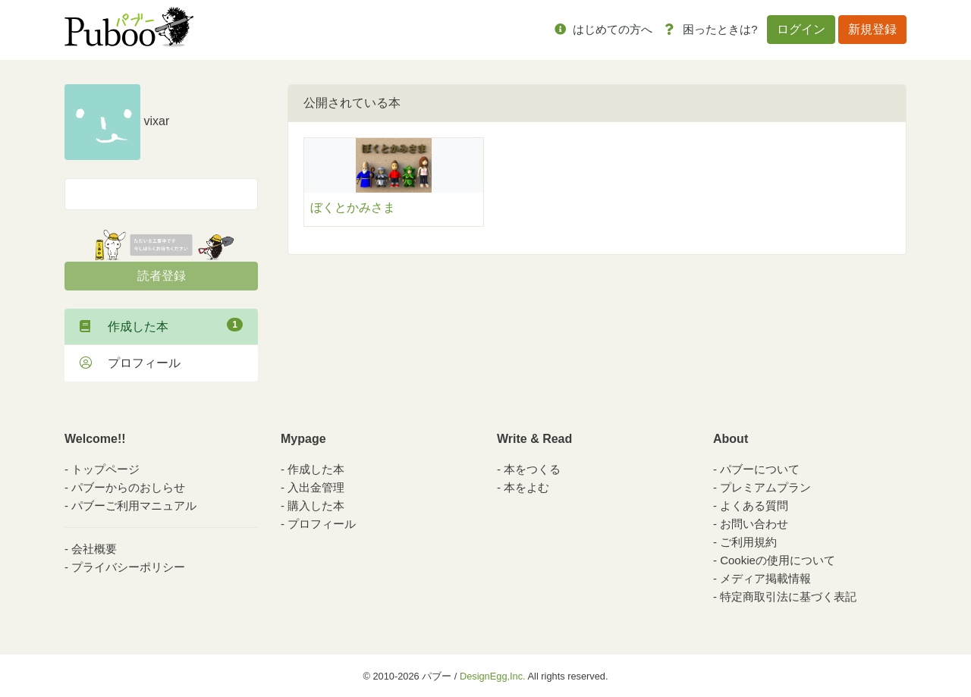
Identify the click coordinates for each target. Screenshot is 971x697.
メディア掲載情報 (765, 578)
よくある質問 (754, 505)
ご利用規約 (748, 541)
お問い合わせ (754, 523)
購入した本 (316, 505)
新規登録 (872, 29)
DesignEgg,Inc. (493, 676)
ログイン (801, 29)
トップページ (105, 469)
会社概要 (94, 548)
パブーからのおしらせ (128, 487)
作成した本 (161, 325)
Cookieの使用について (777, 560)
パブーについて (760, 469)
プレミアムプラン (765, 487)
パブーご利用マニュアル (133, 505)
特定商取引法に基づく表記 (788, 596)
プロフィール (130, 362)
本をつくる (532, 469)
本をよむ (526, 487)
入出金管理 (316, 487)
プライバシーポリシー (128, 566)
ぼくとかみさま (352, 207)
